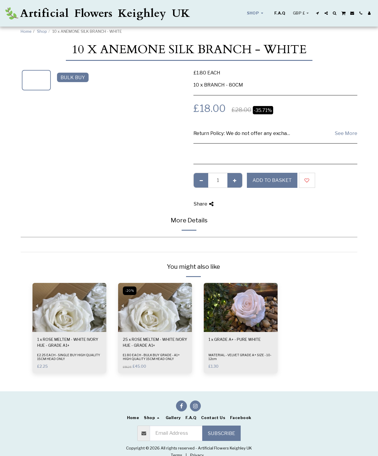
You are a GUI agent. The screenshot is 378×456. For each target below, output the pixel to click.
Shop (42, 31)
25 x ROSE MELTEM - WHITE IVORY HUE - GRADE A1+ (155, 342)
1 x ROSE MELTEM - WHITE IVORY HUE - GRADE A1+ (67, 342)
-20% (129, 291)
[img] (69, 307)
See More (346, 133)
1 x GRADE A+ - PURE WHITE (234, 339)
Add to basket (272, 180)
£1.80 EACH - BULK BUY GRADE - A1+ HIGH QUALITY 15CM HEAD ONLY (151, 357)
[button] (318, 13)
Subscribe (221, 433)
